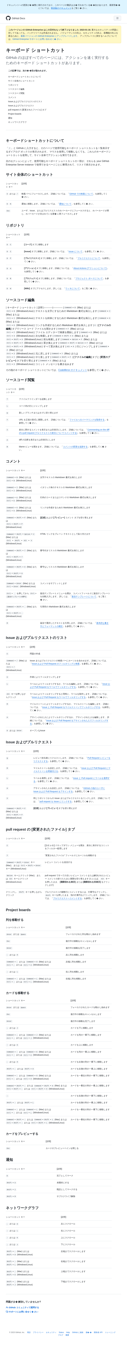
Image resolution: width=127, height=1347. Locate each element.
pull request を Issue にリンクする (56, 801)
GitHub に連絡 (77, 1332)
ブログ (60, 1335)
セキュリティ (51, 1332)
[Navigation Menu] (117, 18)
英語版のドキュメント (61, 8)
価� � (88, 1332)
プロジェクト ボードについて (89, 278)
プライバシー (38, 1332)
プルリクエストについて (88, 258)
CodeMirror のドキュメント (72, 370)
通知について (65, 204)
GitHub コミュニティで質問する (22, 1307)
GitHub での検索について (81, 194)
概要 (67, 1335)
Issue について (75, 251)
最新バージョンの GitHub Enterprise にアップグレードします (49, 36)
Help (68, 1332)
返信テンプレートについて (84, 596)
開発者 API (98, 1332)
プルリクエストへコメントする (67, 898)
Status (61, 1332)
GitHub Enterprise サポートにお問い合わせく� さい (36, 39)
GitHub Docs (18, 18)
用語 (29, 1332)
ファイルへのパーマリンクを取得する (87, 419)
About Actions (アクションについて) (90, 268)
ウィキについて (72, 288)
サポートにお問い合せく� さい (22, 1312)
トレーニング (110, 1332)
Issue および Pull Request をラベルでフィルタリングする (59, 697)
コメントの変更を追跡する (75, 446)
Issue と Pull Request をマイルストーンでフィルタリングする (71, 707)
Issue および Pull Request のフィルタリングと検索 (56, 664)
